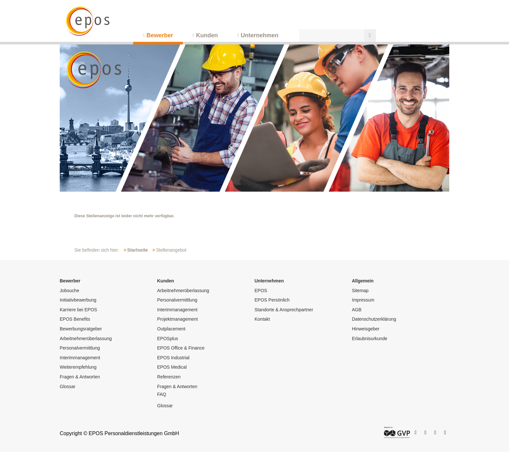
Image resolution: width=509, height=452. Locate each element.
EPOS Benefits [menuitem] (75, 319)
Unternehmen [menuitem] (260, 35)
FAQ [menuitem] (161, 394)
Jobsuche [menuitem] (69, 290)
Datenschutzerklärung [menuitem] (374, 319)
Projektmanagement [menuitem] (177, 319)
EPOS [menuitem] (261, 290)
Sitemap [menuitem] (360, 290)
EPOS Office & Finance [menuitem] (181, 348)
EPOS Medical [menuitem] (172, 367)
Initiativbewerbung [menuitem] (78, 300)
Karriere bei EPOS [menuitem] (78, 309)
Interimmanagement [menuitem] (80, 357)
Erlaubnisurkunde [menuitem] (369, 338)
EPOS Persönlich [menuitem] (272, 300)
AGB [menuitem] (357, 309)
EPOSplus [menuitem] (167, 338)
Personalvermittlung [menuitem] (80, 348)
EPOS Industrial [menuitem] (173, 357)
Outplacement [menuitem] (171, 328)
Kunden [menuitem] (207, 35)
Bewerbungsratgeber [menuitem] (81, 328)
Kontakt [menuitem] (262, 319)
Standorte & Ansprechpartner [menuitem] (284, 309)
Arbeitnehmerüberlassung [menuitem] (86, 338)
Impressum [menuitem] (363, 300)
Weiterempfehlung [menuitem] (78, 367)
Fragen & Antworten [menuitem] (80, 376)
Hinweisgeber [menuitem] (365, 328)
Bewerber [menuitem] (159, 35)
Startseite (137, 250)
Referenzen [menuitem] (168, 376)
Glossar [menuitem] (67, 386)
